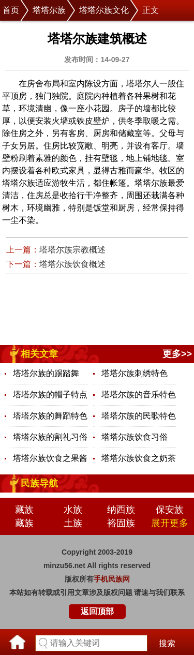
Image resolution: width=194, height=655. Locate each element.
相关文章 (39, 354)
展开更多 (169, 523)
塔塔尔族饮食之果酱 (50, 458)
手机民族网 (112, 579)
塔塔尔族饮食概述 (72, 264)
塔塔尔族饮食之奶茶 (138, 458)
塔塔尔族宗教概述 (72, 249)
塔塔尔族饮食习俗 (134, 437)
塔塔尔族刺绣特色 (134, 373)
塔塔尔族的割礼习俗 (50, 437)
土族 (73, 523)
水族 (73, 509)
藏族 (24, 509)
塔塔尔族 (49, 10)
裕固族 (121, 523)
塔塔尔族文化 (104, 10)
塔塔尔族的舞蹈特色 (50, 415)
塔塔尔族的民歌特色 (138, 415)
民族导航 (39, 483)
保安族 (170, 509)
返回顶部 (97, 611)
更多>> (177, 354)
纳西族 (121, 509)
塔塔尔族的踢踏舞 (46, 373)
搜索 (167, 643)
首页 (11, 10)
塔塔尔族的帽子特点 (50, 394)
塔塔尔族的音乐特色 (138, 394)
